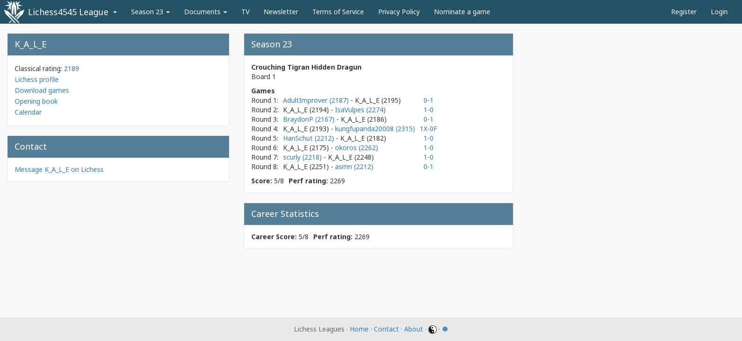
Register (684, 11)
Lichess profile (37, 79)
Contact (386, 328)
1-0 (428, 109)
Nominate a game (462, 11)
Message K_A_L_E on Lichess (59, 169)
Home (359, 328)
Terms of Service (338, 11)
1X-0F (428, 128)
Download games (42, 90)
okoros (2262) (356, 147)
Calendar (28, 112)
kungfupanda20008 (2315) (375, 128)
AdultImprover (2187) (317, 100)
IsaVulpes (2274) (360, 109)
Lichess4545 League (68, 12)
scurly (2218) (303, 157)
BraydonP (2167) (309, 119)
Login (719, 11)
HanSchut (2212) (309, 138)
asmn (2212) (354, 166)
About (413, 328)
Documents (205, 11)
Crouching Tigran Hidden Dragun (306, 67)
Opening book (36, 101)
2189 (71, 68)
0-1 (428, 100)
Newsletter (281, 11)
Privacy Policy (399, 11)
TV (245, 11)
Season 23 (150, 11)
